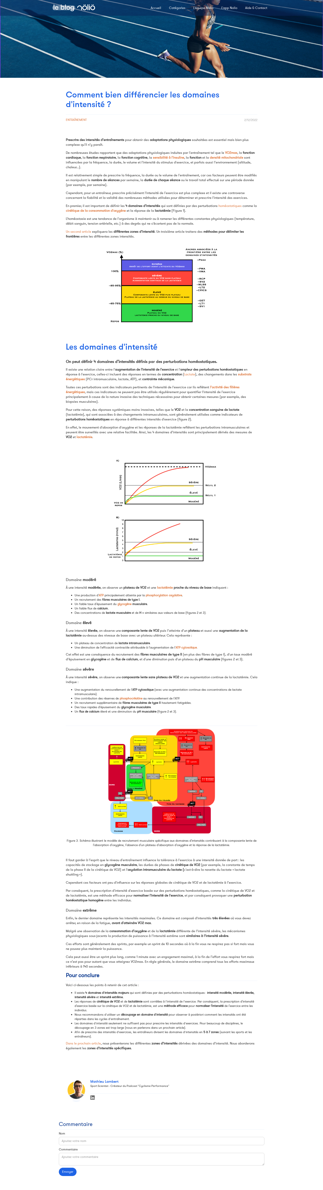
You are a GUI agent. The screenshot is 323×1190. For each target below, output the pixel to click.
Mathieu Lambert (104, 1081)
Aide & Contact (256, 8)
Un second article (78, 231)
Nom (62, 1133)
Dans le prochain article (83, 1043)
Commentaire (68, 1149)
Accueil (156, 8)
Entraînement (76, 120)
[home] (73, 7)
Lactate (189, 374)
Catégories (177, 8)
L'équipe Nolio (203, 8)
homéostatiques (230, 206)
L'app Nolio (229, 8)
